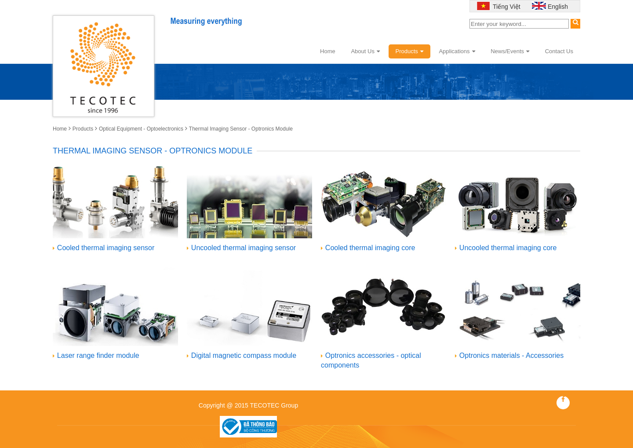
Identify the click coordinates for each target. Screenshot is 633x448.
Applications (457, 51)
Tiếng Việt (505, 6)
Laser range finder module (98, 355)
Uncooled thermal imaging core (508, 247)
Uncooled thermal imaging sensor (243, 247)
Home (327, 51)
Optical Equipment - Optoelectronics (141, 129)
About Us (365, 51)
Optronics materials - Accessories (511, 355)
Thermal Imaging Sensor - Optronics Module (241, 129)
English (558, 6)
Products (409, 51)
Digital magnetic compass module (243, 355)
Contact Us (559, 51)
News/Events (510, 51)
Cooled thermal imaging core (370, 247)
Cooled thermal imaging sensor (105, 247)
